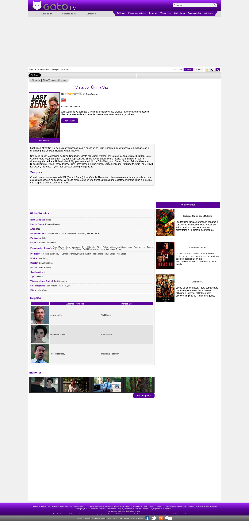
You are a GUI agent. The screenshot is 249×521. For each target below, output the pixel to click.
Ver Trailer (69, 121)
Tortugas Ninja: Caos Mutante (197, 216)
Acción (64, 106)
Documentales (194, 13)
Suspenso (75, 106)
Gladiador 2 (197, 282)
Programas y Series (137, 13)
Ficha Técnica (49, 80)
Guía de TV (34, 69)
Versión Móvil (83, 518)
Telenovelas (165, 13)
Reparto (62, 80)
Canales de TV (69, 14)
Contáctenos (137, 518)
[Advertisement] (124, 41)
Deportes (153, 13)
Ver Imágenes (144, 395)
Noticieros (208, 13)
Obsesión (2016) (198, 247)
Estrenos (91, 14)
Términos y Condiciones (118, 518)
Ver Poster (44, 140)
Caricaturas (179, 13)
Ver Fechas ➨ (93, 233)
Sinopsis (36, 80)
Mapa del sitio (98, 518)
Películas (121, 13)
